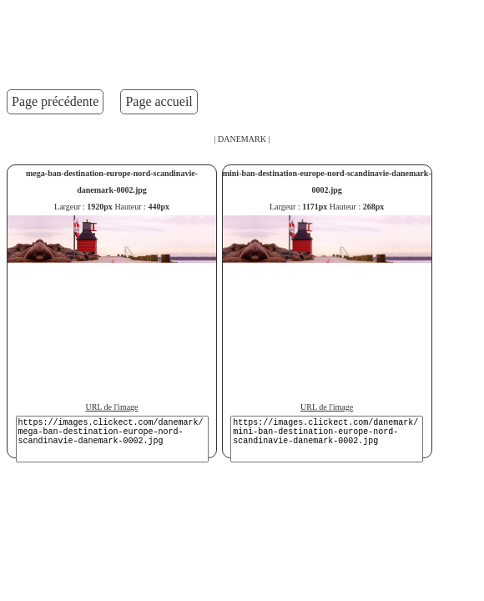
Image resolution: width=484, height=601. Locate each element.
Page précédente (55, 101)
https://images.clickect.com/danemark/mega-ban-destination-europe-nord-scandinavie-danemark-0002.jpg (112, 439)
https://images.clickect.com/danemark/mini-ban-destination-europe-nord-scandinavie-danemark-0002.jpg (326, 439)
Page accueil (158, 101)
